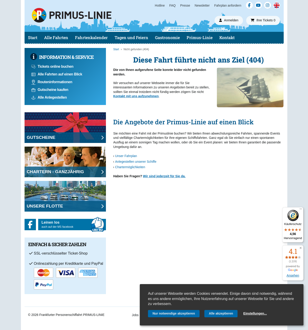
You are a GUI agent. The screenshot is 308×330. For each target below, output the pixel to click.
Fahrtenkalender (91, 37)
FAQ (172, 5)
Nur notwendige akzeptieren (174, 313)
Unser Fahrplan (126, 156)
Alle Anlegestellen (49, 97)
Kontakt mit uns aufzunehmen (136, 96)
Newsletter (202, 5)
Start (32, 37)
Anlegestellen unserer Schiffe (135, 161)
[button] (300, 248)
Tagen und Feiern (131, 37)
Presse (185, 5)
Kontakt (227, 37)
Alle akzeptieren (221, 313)
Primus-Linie (200, 37)
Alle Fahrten (56, 37)
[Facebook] (249, 5)
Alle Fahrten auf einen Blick (56, 74)
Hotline (160, 5)
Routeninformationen (51, 82)
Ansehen (293, 275)
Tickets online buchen (52, 66)
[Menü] (300, 210)
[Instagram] (267, 5)
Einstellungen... (255, 313)
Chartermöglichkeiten (130, 167)
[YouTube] (258, 5)
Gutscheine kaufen (49, 90)
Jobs (135, 315)
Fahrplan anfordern (227, 5)
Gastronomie (167, 37)
